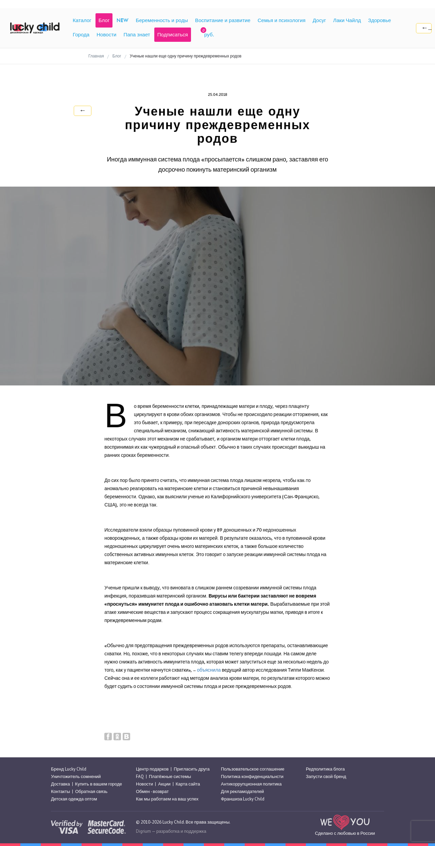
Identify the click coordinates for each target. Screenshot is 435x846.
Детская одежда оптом (74, 799)
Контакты (60, 791)
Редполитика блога (325, 769)
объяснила (209, 670)
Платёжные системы (170, 776)
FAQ (140, 776)
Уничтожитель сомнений (76, 776)
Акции (164, 784)
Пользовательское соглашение (252, 769)
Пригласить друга (191, 769)
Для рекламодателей (242, 791)
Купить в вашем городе (98, 784)
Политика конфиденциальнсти (252, 776)
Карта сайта (188, 784)
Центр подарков (152, 769)
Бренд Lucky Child (68, 769)
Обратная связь (91, 791)
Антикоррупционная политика (251, 784)
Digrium (143, 831)
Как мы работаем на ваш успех (167, 799)
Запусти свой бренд (326, 776)
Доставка (60, 784)
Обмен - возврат (152, 791)
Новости (144, 784)
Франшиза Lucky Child (242, 799)
